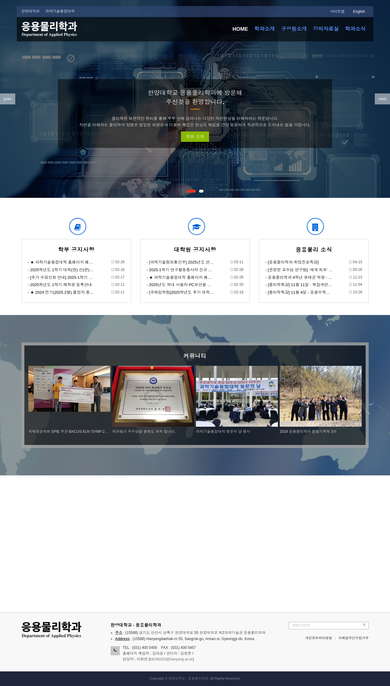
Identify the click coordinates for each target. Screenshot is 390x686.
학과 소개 (195, 136)
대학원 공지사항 (195, 250)
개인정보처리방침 (318, 638)
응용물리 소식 (314, 250)
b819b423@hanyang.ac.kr (171, 659)
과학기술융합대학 (60, 11)
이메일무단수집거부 (354, 638)
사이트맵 (337, 11)
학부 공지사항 (76, 250)
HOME (240, 29)
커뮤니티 (195, 356)
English (359, 11)
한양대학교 (30, 11)
